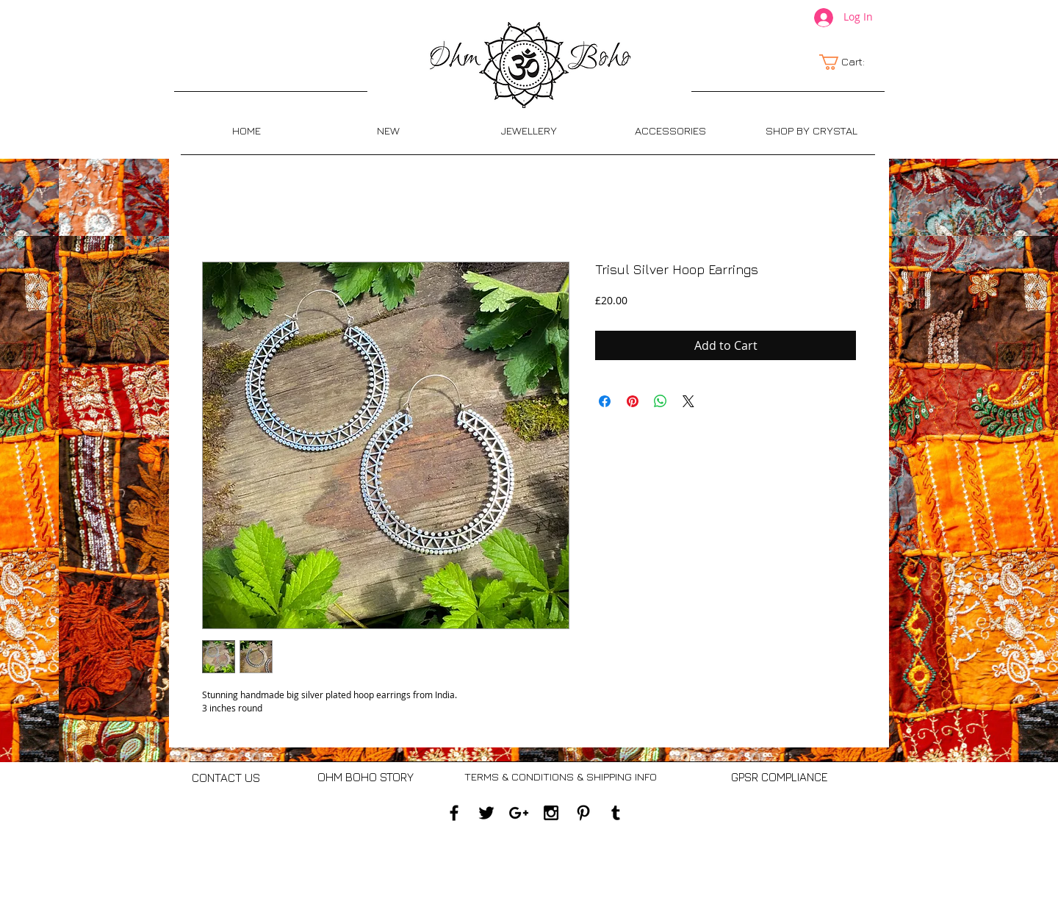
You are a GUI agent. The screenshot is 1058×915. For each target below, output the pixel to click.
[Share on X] (688, 401)
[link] (850, 62)
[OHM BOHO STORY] (365, 777)
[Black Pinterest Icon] (583, 813)
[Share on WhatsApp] (660, 401)
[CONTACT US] (226, 778)
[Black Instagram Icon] (551, 813)
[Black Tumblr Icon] (615, 813)
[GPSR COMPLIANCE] (779, 777)
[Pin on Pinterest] (632, 401)
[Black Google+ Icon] (518, 813)
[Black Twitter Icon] (486, 813)
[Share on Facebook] (604, 401)
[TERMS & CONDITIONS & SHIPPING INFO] (560, 777)
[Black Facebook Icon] (454, 813)
